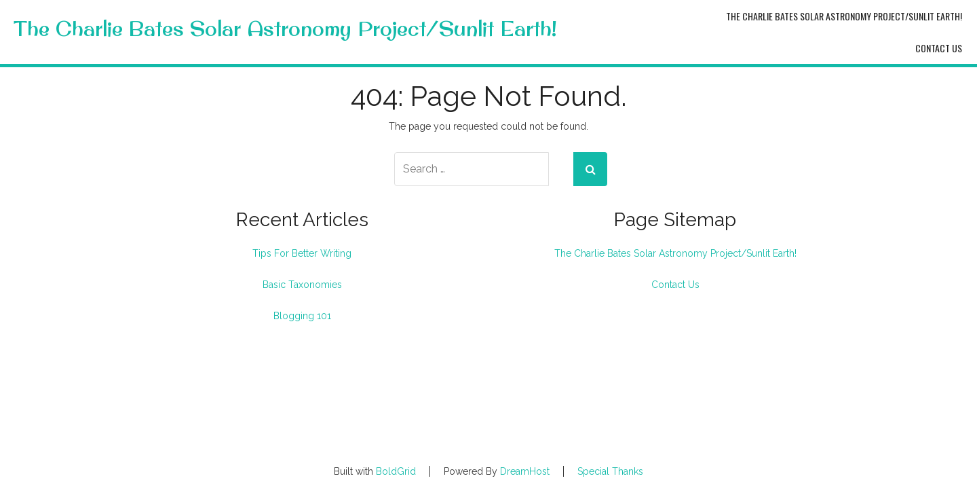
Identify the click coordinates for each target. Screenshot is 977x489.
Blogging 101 (302, 315)
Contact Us (938, 48)
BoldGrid (396, 471)
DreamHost (525, 471)
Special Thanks (610, 471)
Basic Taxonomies (302, 284)
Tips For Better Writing (301, 253)
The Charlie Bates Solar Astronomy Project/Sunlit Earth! (285, 29)
